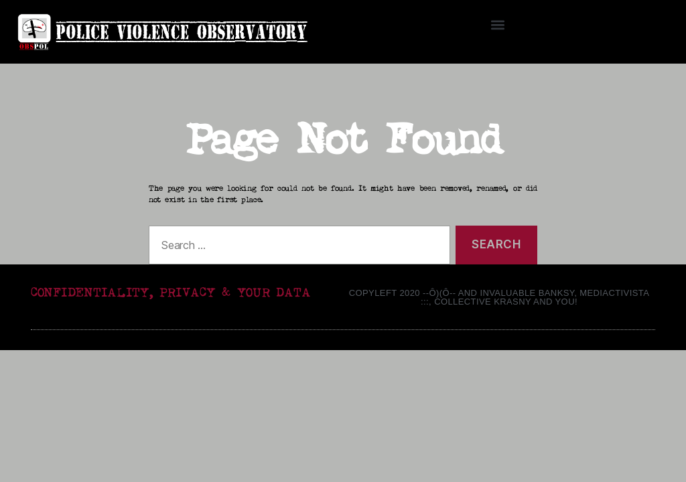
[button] (498, 24)
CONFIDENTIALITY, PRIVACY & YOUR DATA (170, 293)
